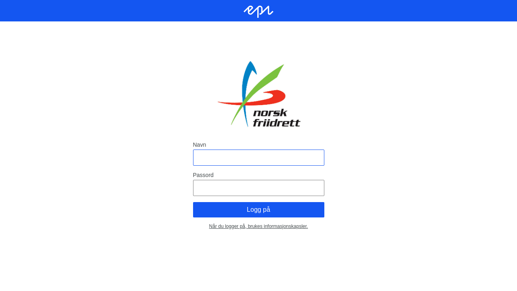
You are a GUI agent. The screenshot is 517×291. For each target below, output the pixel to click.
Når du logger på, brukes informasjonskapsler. (258, 226)
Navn (199, 144)
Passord (203, 175)
